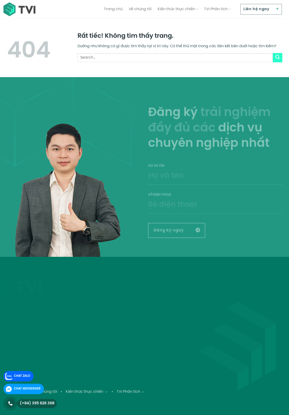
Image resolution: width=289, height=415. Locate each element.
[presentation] (254, 234)
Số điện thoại (215, 209)
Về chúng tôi (140, 9)
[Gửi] (277, 57)
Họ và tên (215, 180)
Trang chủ (113, 9)
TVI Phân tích (217, 9)
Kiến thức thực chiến (178, 9)
